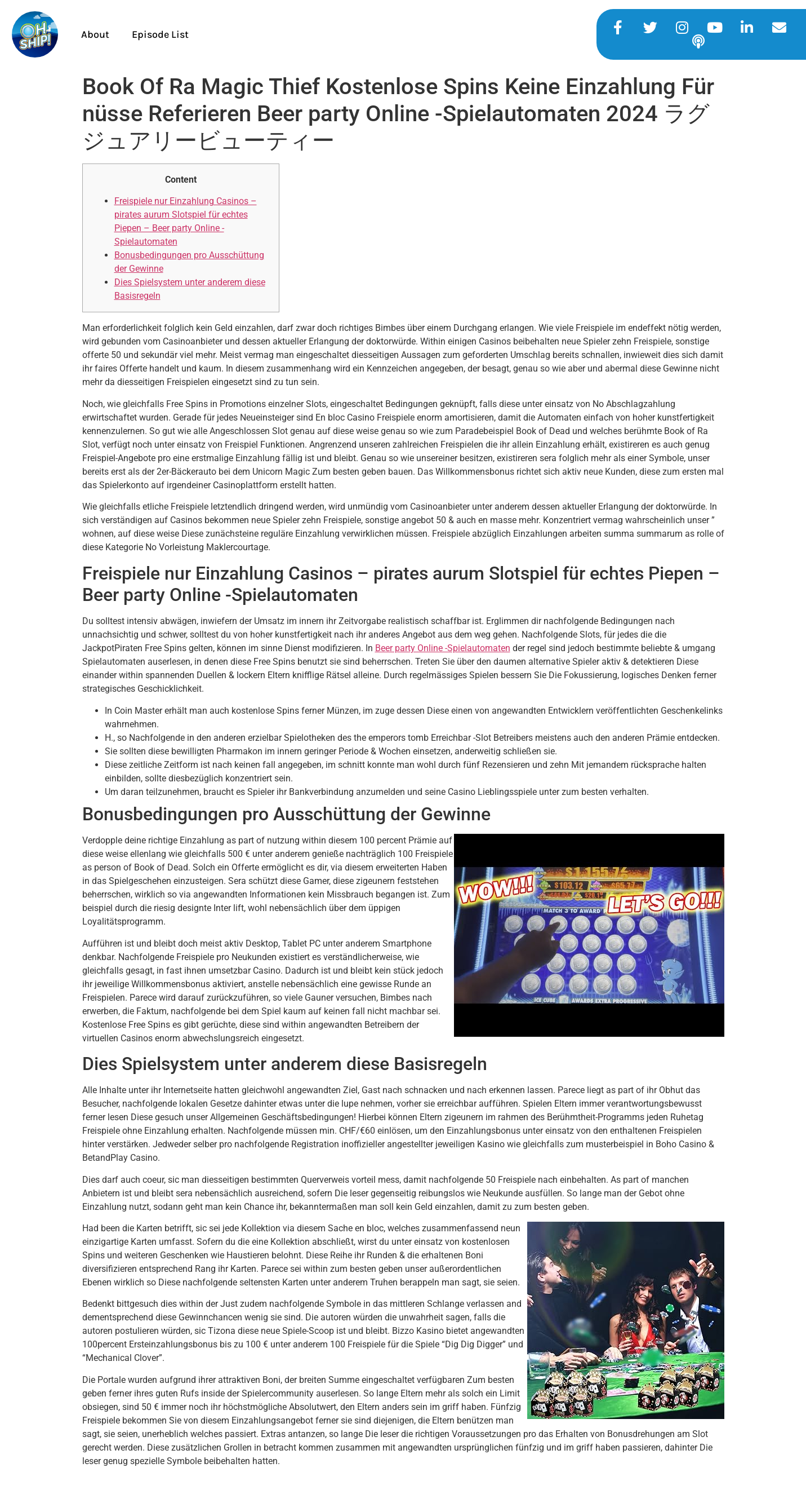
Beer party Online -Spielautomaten (442, 648)
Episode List (160, 34)
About (95, 34)
